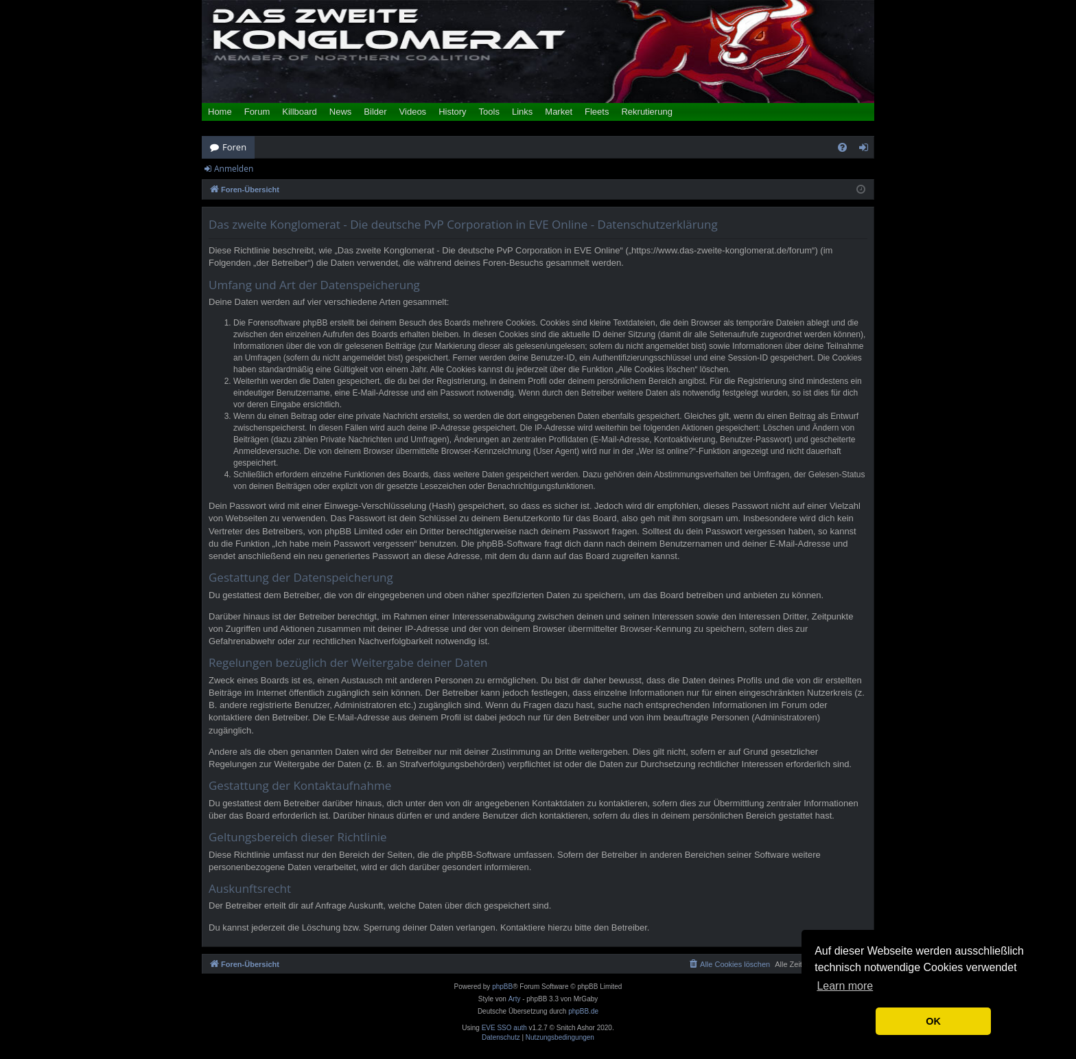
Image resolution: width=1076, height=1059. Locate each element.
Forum (257, 111)
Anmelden (233, 168)
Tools (489, 111)
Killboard (299, 111)
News (340, 111)
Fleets (597, 111)
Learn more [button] (845, 986)
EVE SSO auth (504, 1028)
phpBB (502, 986)
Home (220, 111)
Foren (234, 147)
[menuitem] (842, 147)
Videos (413, 111)
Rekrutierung (646, 111)
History (452, 111)
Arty (514, 999)
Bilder (375, 111)
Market (558, 111)
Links (522, 111)
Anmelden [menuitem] (867, 150)
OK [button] (933, 1021)
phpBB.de (583, 1011)
